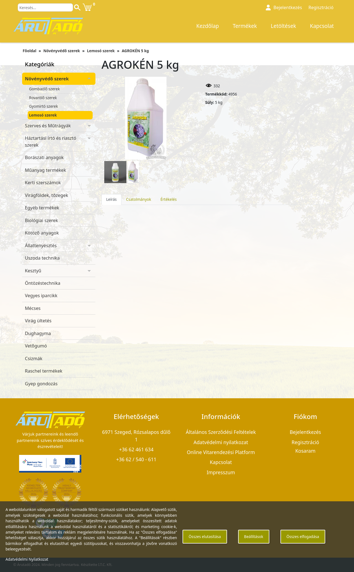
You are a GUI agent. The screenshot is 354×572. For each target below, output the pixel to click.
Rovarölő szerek (43, 97)
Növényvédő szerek (61, 50)
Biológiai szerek (41, 220)
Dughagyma (38, 333)
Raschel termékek (44, 371)
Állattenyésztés (41, 245)
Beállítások (253, 536)
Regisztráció (321, 7)
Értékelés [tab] (168, 199)
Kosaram (305, 450)
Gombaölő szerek (44, 88)
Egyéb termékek (42, 208)
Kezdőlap (207, 26)
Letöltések (283, 26)
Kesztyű (33, 271)
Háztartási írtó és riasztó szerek (50, 141)
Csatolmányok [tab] (138, 199)
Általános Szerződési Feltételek (221, 432)
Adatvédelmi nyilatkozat (221, 442)
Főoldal (29, 50)
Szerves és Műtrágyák (48, 126)
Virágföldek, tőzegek (46, 195)
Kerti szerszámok (43, 183)
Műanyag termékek (45, 170)
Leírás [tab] (111, 199)
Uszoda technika (42, 258)
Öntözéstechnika (42, 283)
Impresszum (221, 472)
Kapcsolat (322, 26)
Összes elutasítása (205, 536)
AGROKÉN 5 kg (135, 50)
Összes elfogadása (303, 536)
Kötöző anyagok (42, 233)
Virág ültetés (38, 321)
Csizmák (33, 358)
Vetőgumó (36, 346)
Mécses (33, 308)
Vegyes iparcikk (41, 295)
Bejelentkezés (288, 7)
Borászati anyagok (44, 157)
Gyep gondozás (41, 384)
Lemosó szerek (100, 50)
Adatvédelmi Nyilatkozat (27, 559)
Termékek (245, 26)
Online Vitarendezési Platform (221, 452)
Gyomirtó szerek (43, 106)
